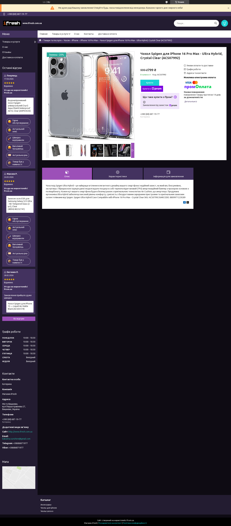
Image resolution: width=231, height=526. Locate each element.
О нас (77, 34)
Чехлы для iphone (49, 508)
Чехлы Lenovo (47, 511)
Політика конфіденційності (135, 523)
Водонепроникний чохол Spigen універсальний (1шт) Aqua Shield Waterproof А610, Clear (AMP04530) (19, 105)
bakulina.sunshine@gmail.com (16, 439)
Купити (149, 83)
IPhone (75, 40)
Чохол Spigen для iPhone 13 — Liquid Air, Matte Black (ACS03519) (20, 306)
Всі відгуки (19, 318)
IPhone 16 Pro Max (89, 40)
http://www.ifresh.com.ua (20, 431)
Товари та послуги (52, 40)
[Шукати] (215, 23)
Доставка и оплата (107, 34)
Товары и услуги (60, 34)
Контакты (89, 34)
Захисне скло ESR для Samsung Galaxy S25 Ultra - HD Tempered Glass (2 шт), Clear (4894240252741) (20, 203)
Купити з (152, 88)
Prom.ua (130, 520)
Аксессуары (46, 505)
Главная (43, 34)
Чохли (67, 40)
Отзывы (6, 52)
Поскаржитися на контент (110, 523)
